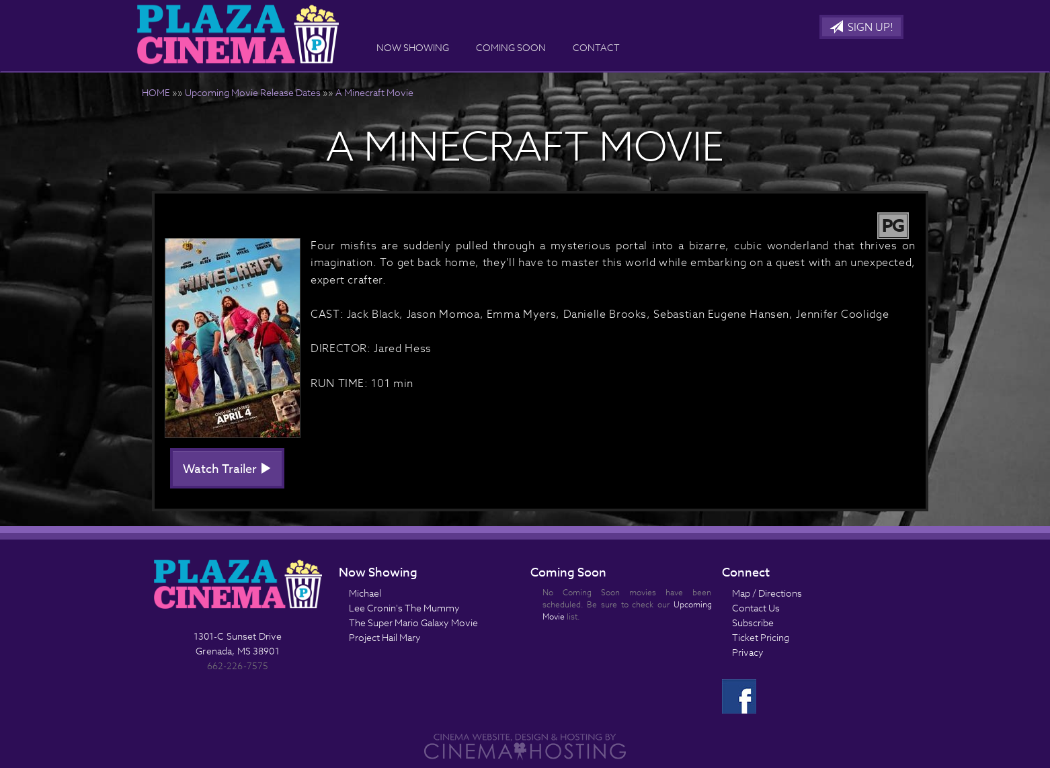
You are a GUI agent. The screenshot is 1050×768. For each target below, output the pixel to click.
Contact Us (756, 607)
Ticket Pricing (760, 637)
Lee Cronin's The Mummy (404, 607)
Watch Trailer (227, 469)
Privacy (748, 652)
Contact (596, 47)
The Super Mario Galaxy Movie (413, 622)
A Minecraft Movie (374, 92)
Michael (365, 593)
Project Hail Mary (385, 637)
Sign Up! (861, 27)
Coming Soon (511, 47)
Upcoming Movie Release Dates (253, 92)
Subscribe (753, 622)
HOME (156, 92)
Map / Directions (767, 593)
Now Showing (412, 47)
